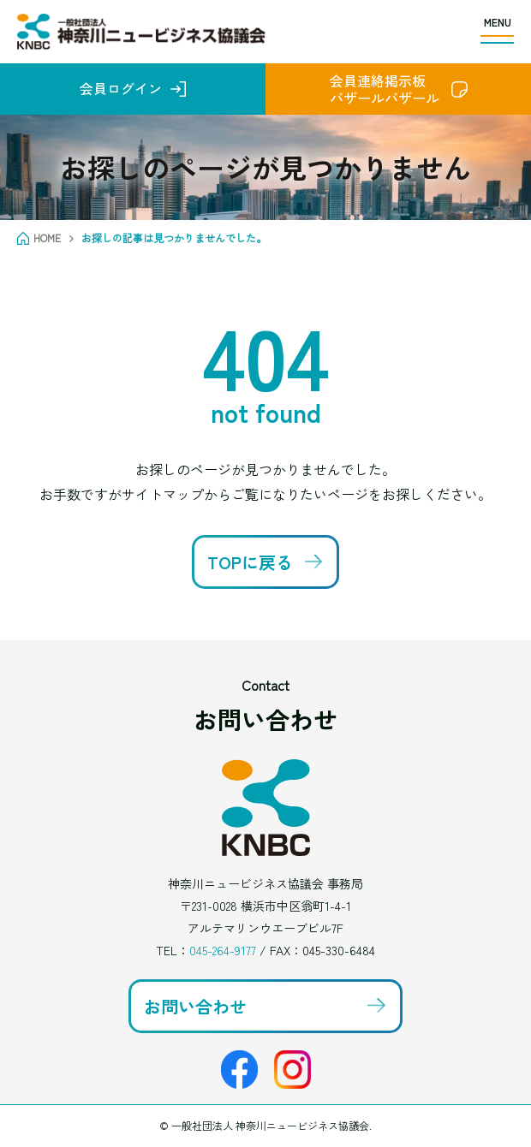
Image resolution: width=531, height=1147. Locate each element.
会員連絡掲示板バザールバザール (384, 89)
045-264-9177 (222, 950)
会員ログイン (121, 88)
